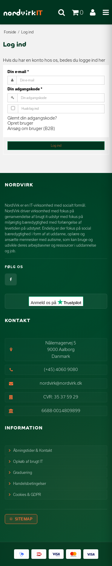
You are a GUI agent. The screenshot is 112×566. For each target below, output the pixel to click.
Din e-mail (18, 71)
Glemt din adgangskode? (32, 117)
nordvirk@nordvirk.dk (61, 383)
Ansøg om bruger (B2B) (31, 128)
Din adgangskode (24, 89)
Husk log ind (30, 108)
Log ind (56, 145)
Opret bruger (20, 123)
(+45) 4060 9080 (61, 369)
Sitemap (24, 519)
